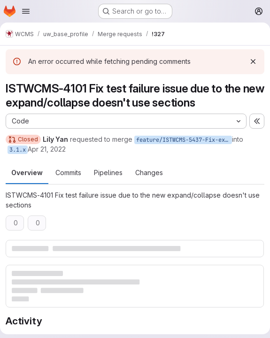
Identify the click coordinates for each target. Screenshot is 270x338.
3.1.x (17, 150)
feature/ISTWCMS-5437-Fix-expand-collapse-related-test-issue (184, 140)
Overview (27, 173)
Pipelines (108, 173)
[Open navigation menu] (25, 11)
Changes (149, 173)
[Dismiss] (253, 61)
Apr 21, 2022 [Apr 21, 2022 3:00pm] (47, 149)
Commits (68, 173)
